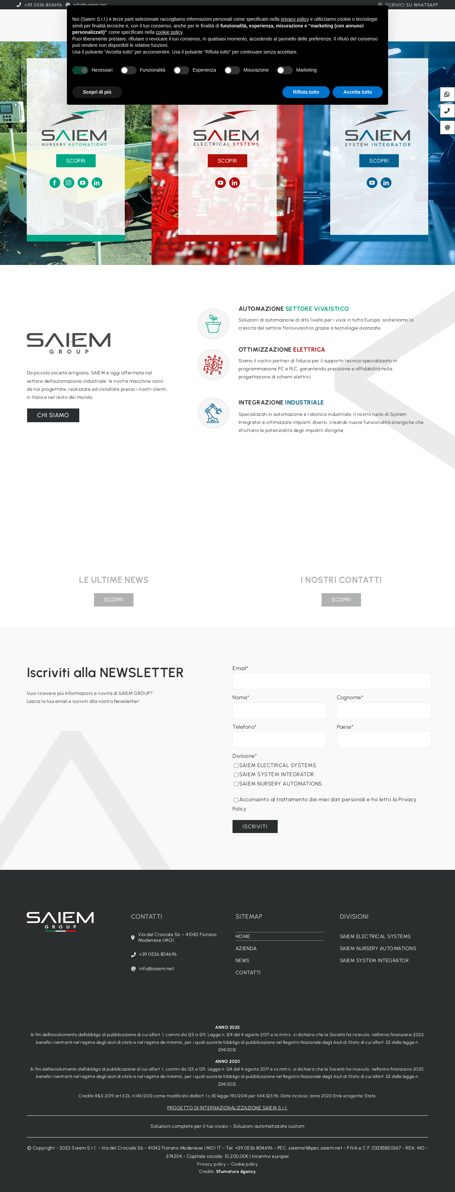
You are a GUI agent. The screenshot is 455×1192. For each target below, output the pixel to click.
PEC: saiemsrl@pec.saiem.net (310, 1148)
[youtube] (83, 182)
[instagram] (69, 182)
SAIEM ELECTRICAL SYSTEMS (275, 765)
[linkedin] (97, 182)
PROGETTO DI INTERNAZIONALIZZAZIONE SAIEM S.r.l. (227, 1108)
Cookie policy (244, 1164)
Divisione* (245, 756)
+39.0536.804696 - (256, 1148)
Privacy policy (211, 1164)
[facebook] (55, 182)
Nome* (241, 697)
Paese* (345, 727)
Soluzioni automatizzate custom (268, 1126)
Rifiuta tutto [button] (306, 92)
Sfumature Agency (236, 1171)
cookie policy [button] (169, 32)
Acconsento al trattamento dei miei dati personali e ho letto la (316, 799)
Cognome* (350, 697)
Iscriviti (255, 826)
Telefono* (245, 727)
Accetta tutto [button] (357, 92)
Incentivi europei (270, 1156)
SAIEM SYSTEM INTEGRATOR (274, 774)
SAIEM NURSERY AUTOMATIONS (278, 784)
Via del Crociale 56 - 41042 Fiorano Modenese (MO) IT (161, 1148)
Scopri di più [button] (97, 92)
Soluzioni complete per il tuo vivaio (189, 1126)
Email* (240, 668)
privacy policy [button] (295, 19)
